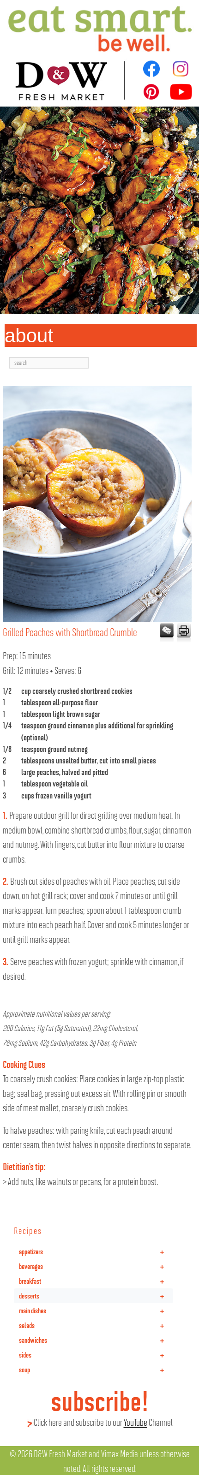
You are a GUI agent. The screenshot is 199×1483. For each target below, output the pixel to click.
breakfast (96, 1281)
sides (96, 1354)
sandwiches (96, 1340)
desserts (96, 1295)
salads (96, 1325)
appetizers (96, 1251)
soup (96, 1369)
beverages (96, 1266)
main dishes (96, 1310)
